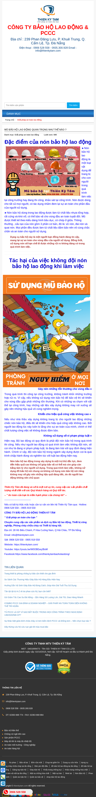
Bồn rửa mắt (36, 762)
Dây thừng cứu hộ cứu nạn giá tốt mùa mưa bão (26, 627)
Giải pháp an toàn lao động (29, 120)
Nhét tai (68, 773)
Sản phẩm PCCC (12, 737)
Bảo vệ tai (24, 762)
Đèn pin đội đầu (41, 766)
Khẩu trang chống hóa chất (76, 770)
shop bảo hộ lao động (55, 777)
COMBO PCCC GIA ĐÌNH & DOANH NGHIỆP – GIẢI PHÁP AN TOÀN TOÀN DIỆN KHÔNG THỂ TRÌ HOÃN (45, 604)
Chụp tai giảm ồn (52, 762)
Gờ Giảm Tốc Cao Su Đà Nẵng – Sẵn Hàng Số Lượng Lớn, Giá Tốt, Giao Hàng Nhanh (43, 597)
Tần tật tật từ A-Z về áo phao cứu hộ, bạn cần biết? (27, 591)
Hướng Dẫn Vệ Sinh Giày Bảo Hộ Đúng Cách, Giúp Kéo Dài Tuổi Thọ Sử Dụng (40, 585)
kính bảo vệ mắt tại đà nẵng (15, 773)
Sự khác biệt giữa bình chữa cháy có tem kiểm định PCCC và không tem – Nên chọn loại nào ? (47, 621)
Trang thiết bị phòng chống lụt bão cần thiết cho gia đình (30, 573)
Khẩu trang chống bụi (52, 770)
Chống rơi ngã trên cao (14, 734)
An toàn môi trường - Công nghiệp (19, 745)
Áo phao (12, 762)
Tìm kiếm (73, 105)
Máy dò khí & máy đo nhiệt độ (17, 741)
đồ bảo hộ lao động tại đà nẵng (64, 766)
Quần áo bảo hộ (20, 777)
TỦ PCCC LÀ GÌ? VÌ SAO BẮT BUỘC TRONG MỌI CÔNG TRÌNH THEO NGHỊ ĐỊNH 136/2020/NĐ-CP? (43, 613)
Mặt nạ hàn (57, 773)
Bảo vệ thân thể (11, 730)
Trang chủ (9, 120)
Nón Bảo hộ (80, 773)
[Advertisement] (48, 75)
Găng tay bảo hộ (19, 770)
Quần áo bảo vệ (36, 777)
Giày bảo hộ (35, 770)
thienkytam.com (21, 786)
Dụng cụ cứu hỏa (70, 762)
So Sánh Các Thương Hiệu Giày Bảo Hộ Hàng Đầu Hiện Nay (32, 579)
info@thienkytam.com (15, 701)
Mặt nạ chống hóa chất (39, 773)
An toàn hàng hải (12, 748)
